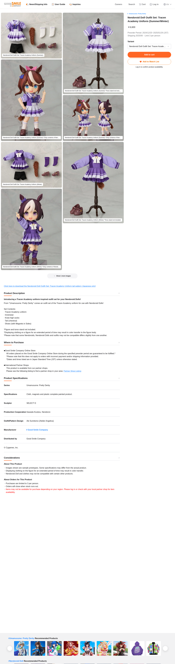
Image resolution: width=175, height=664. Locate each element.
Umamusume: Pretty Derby (137, 13)
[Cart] (142, 4)
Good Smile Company (38, 430)
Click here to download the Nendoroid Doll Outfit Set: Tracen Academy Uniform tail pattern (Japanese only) (50, 286)
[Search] (130, 4)
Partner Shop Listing (72, 371)
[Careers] (117, 4)
